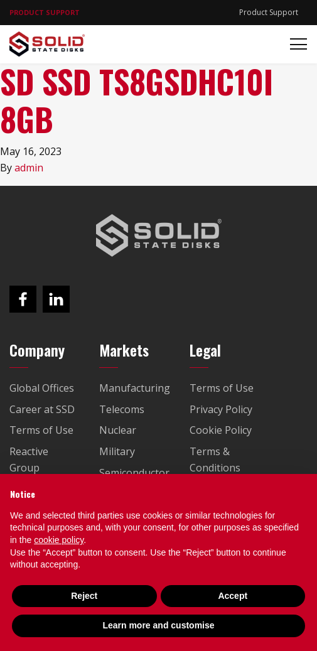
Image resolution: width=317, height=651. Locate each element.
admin (28, 168)
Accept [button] (232, 596)
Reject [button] (84, 596)
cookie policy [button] (58, 540)
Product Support (268, 12)
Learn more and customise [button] (158, 625)
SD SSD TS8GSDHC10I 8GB (136, 100)
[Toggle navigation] (295, 44)
